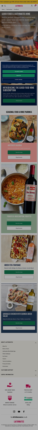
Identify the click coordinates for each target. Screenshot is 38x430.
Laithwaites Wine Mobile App (9, 351)
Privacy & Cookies (6, 363)
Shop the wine (19, 157)
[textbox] (19, 20)
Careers (4, 358)
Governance (5, 366)
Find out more (19, 100)
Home (3, 9)
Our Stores (5, 356)
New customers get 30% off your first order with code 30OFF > (19, 2)
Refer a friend (6, 348)
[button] (2, 6)
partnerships (9, 9)
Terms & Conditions (7, 361)
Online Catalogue (6, 353)
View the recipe (19, 152)
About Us (5, 346)
